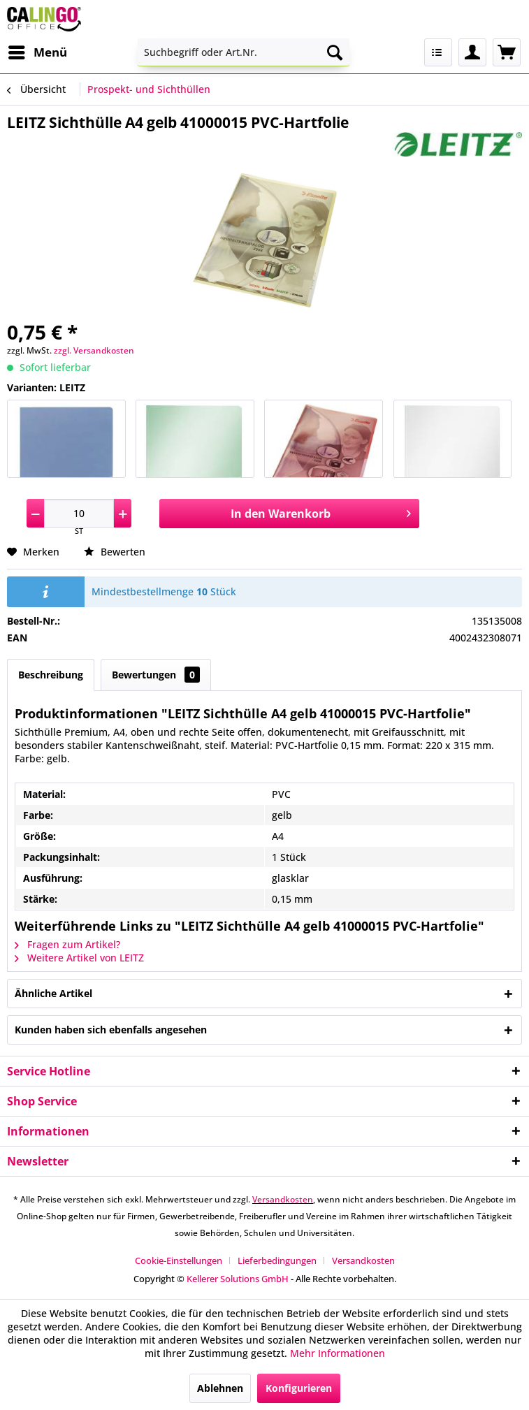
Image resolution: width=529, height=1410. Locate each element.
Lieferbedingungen (277, 1260)
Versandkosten (282, 1199)
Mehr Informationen (337, 1353)
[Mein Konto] (472, 52)
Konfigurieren (299, 1388)
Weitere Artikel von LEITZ (79, 957)
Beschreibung (50, 674)
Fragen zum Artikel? (67, 944)
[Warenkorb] (507, 52)
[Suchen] (334, 52)
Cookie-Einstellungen (178, 1260)
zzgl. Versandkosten (94, 350)
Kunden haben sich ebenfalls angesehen (111, 1029)
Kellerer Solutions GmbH (238, 1278)
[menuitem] (37, 52)
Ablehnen (220, 1388)
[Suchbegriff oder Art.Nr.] (243, 52)
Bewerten (114, 551)
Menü (37, 50)
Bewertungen (156, 675)
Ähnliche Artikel (53, 993)
